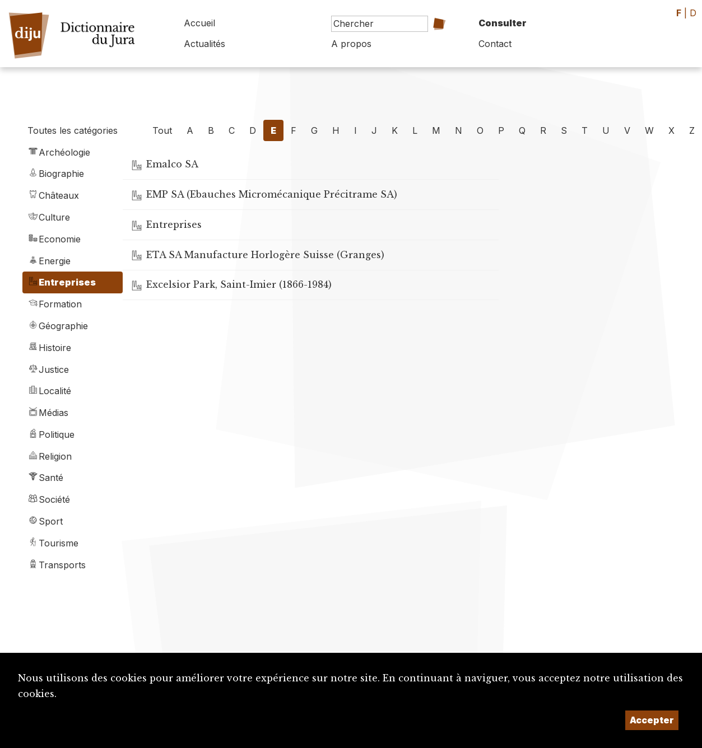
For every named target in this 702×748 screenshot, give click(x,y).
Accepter (652, 720)
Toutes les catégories (72, 130)
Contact (495, 43)
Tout (162, 130)
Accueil (199, 23)
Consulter (502, 23)
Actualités (204, 43)
